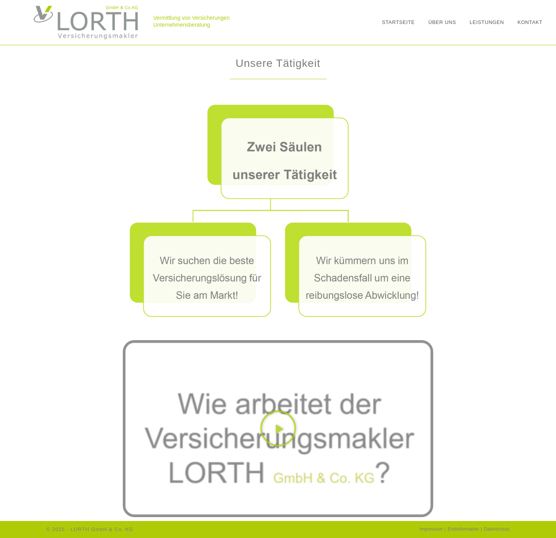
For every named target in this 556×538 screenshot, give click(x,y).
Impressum (431, 529)
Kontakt (529, 22)
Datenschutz (497, 529)
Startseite (398, 22)
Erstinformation (463, 529)
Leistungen (487, 22)
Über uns (442, 22)
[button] (278, 429)
